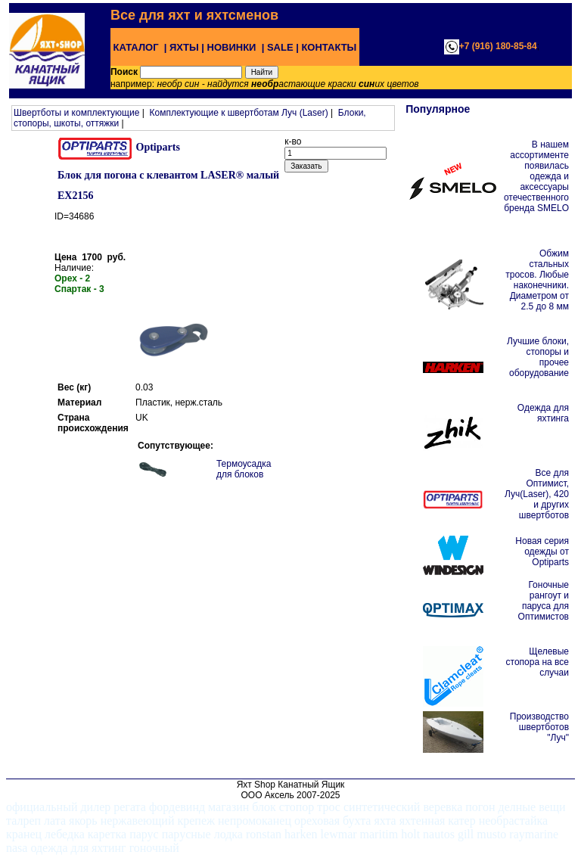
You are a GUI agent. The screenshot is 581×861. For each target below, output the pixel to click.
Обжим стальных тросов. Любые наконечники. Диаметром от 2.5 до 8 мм (537, 280)
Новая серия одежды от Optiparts (542, 551)
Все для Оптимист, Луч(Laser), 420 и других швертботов (537, 494)
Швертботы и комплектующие (76, 112)
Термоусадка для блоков (244, 469)
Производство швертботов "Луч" (539, 727)
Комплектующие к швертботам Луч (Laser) (238, 112)
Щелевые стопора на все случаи (537, 662)
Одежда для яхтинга (543, 413)
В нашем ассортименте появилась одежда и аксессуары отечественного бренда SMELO (536, 176)
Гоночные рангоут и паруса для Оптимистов (543, 601)
